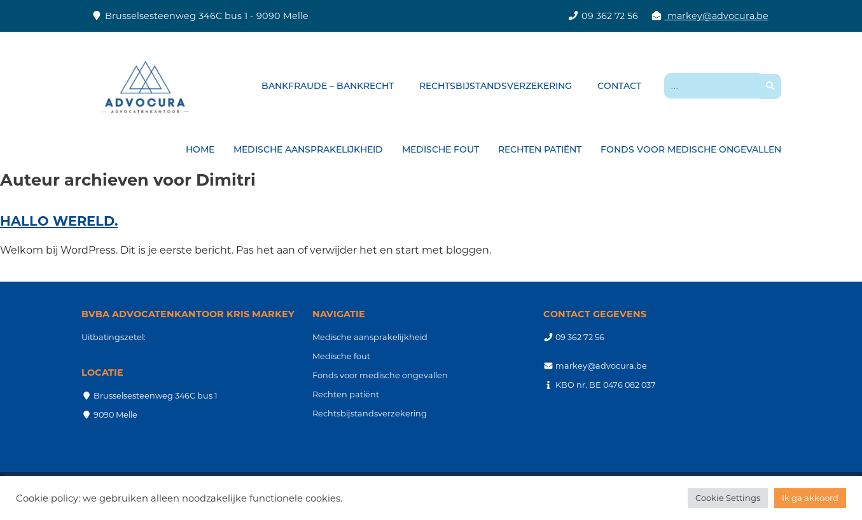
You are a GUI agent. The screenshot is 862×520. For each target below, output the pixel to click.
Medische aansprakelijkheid (308, 149)
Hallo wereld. (59, 221)
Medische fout (440, 149)
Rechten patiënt (539, 149)
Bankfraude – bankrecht (327, 86)
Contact (619, 86)
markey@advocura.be (716, 16)
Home (200, 149)
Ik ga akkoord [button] (810, 498)
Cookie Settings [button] (727, 498)
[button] (770, 86)
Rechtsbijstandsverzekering (495, 86)
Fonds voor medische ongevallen (691, 149)
